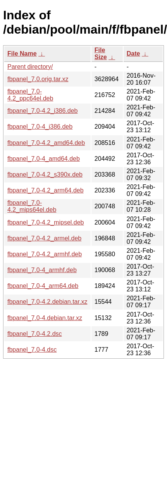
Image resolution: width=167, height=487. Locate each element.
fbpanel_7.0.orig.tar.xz (37, 79)
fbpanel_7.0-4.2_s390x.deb (45, 174)
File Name (22, 53)
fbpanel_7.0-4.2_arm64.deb (45, 190)
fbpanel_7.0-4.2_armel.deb (44, 238)
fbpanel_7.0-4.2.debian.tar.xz (47, 301)
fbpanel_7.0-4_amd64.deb (43, 158)
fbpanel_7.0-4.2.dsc (34, 333)
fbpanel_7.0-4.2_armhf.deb (44, 254)
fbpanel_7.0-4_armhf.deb (42, 270)
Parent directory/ (30, 66)
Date (133, 53)
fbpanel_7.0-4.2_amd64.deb (46, 143)
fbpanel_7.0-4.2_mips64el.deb (31, 206)
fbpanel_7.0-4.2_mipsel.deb (45, 222)
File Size (101, 53)
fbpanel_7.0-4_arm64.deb (42, 286)
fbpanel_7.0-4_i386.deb (39, 126)
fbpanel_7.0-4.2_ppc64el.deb (30, 95)
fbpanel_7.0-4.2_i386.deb (42, 110)
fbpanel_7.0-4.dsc (32, 349)
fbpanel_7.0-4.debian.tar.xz (44, 318)
